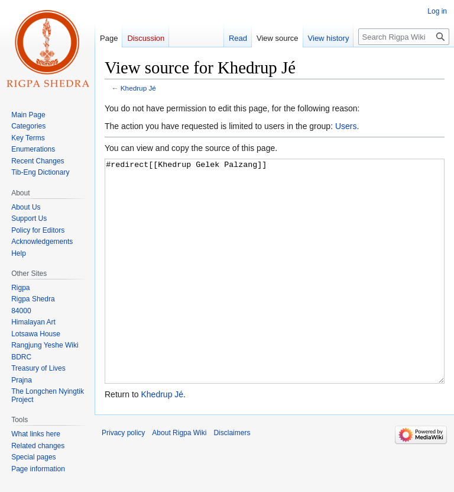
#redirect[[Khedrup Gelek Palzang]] (275, 293)
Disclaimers (231, 477)
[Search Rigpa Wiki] (403, 36)
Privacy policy (123, 477)
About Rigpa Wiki (179, 477)
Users (346, 126)
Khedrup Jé (138, 88)
